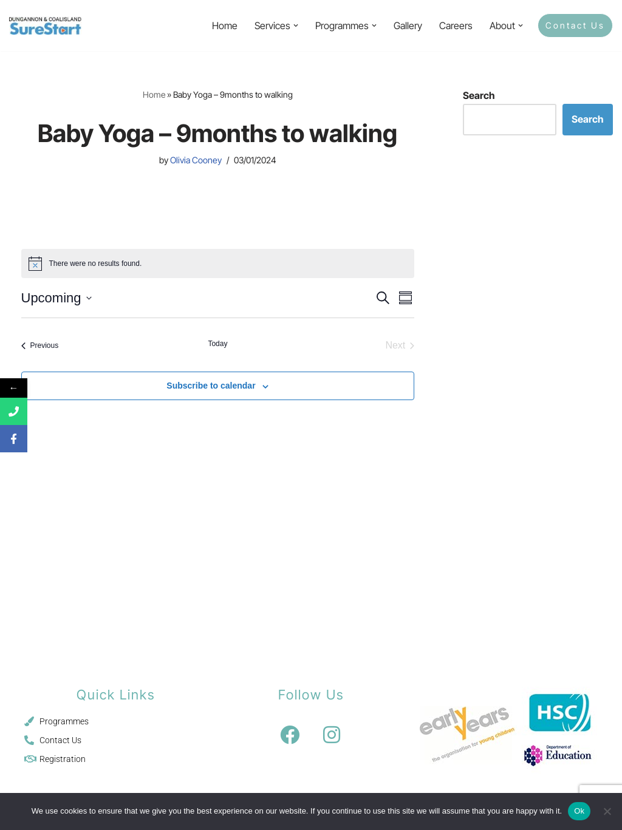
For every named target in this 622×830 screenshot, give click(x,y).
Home (225, 25)
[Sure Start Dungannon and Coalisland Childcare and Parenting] (45, 25)
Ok (579, 810)
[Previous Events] (40, 345)
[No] (607, 811)
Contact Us (575, 25)
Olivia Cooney (196, 160)
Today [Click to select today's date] (217, 343)
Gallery (408, 25)
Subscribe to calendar (210, 385)
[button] (295, 25)
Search (479, 95)
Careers (456, 25)
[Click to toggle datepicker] (56, 298)
